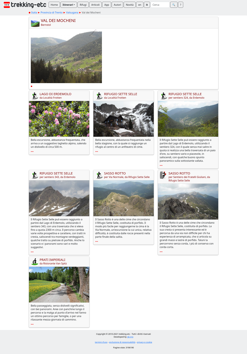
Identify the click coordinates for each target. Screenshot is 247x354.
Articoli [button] (95, 4)
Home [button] (54, 4)
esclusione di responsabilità (122, 342)
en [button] (139, 4)
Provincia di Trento (52, 12)
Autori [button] (117, 4)
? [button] (180, 4)
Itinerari (68, 4)
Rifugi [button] (83, 4)
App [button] (106, 4)
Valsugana (72, 12)
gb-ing (130, 336)
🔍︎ (173, 4)
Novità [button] (130, 4)
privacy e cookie (144, 342)
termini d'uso (101, 342)
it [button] (147, 4)
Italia (34, 12)
